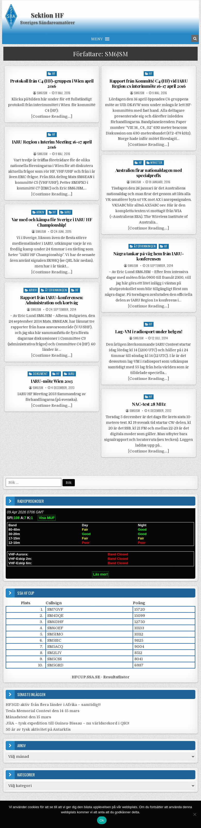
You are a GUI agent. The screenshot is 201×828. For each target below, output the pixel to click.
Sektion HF (47, 15)
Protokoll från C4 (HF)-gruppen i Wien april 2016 (52, 83)
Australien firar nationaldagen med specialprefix (148, 172)
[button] (97, 39)
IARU (68, 212)
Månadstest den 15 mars (28, 717)
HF (53, 73)
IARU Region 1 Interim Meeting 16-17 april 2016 (52, 144)
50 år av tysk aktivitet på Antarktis (38, 729)
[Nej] (194, 814)
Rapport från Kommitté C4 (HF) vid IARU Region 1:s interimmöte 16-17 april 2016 (148, 83)
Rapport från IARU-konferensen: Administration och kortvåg (51, 299)
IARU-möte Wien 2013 (52, 381)
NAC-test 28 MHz (149, 404)
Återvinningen (145, 246)
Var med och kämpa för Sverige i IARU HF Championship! (52, 222)
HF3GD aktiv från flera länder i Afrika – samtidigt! (53, 705)
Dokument (40, 373)
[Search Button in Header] (194, 38)
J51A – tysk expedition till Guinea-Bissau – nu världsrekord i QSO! (67, 723)
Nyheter (156, 162)
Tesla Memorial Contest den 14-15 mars (42, 711)
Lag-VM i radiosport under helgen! (148, 331)
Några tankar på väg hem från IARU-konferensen (148, 256)
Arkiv (40, 212)
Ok (102, 820)
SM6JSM (42, 92)
